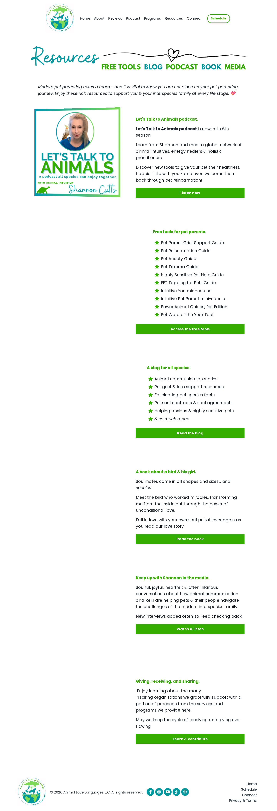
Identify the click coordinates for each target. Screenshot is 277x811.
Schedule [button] (218, 18)
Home (85, 18)
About (99, 18)
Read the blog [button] (190, 433)
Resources (174, 18)
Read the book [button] (190, 538)
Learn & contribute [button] (190, 739)
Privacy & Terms (243, 800)
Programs (152, 18)
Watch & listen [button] (190, 629)
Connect (194, 18)
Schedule (249, 789)
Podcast (133, 18)
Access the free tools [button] (190, 329)
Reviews (115, 18)
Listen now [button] (190, 192)
